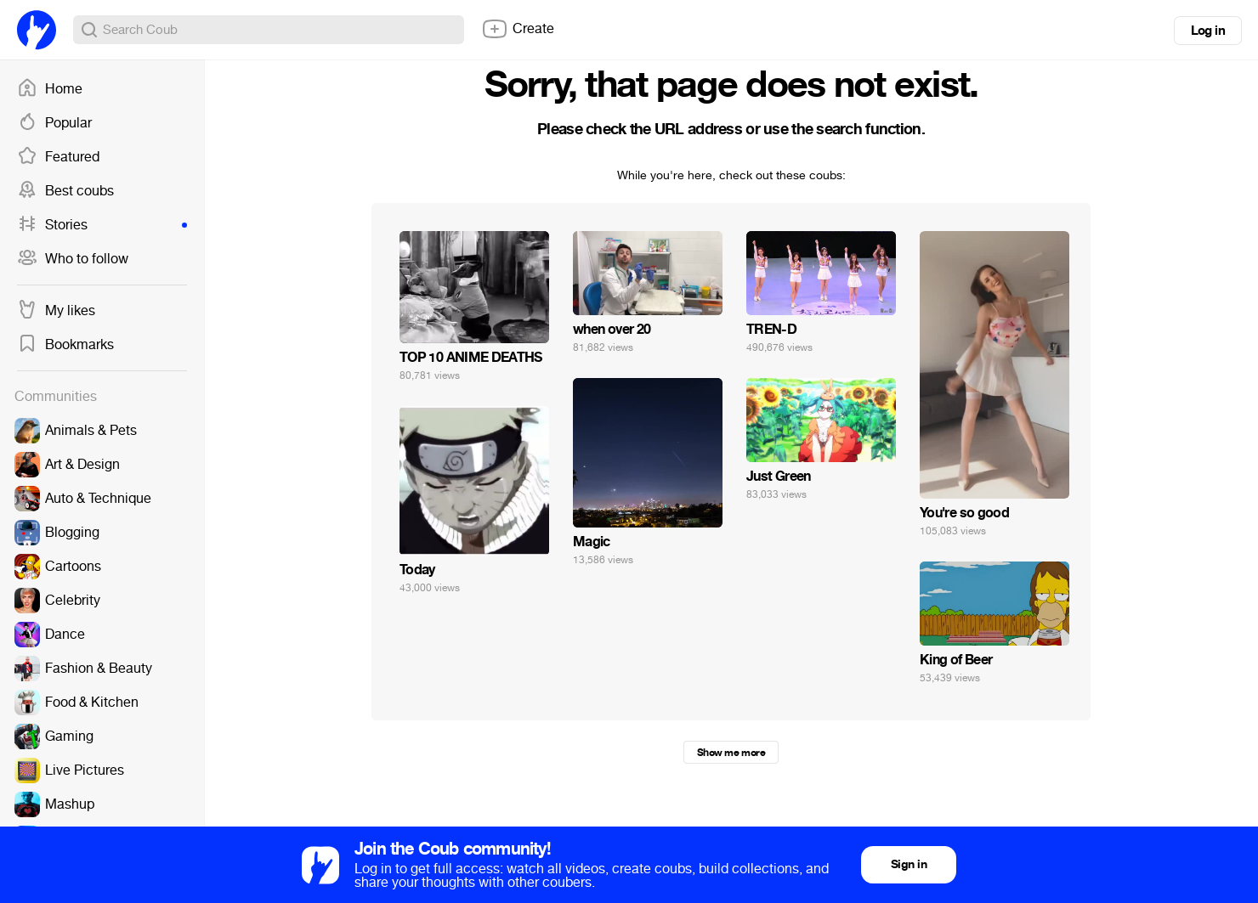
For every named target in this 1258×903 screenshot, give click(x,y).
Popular (54, 123)
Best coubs (65, 191)
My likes (56, 311)
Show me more (731, 752)
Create (517, 28)
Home (49, 89)
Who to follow (72, 259)
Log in (1208, 30)
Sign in (908, 864)
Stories (102, 225)
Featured (58, 157)
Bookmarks (65, 345)
